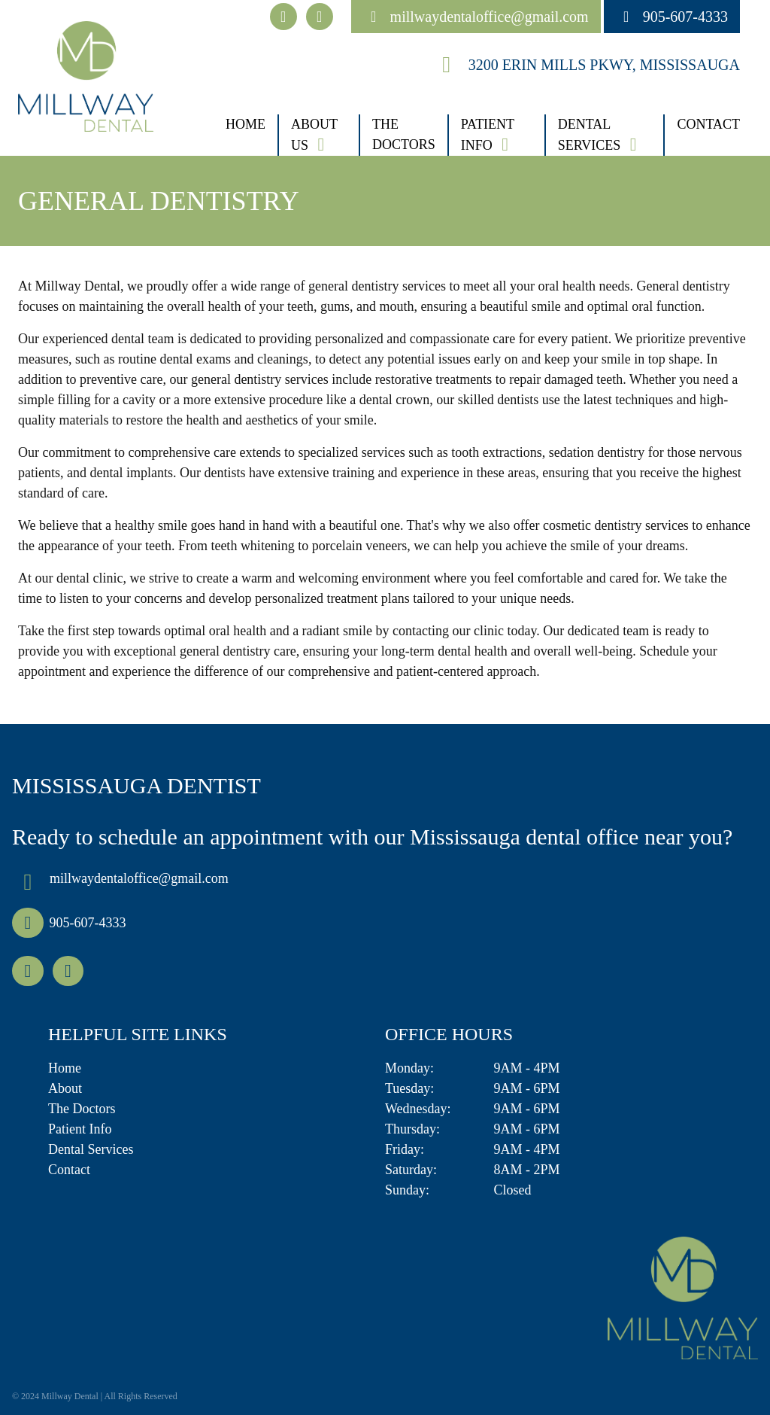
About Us (314, 135)
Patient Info (487, 135)
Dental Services (589, 135)
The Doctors (403, 134)
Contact (708, 124)
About (65, 1088)
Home (245, 124)
